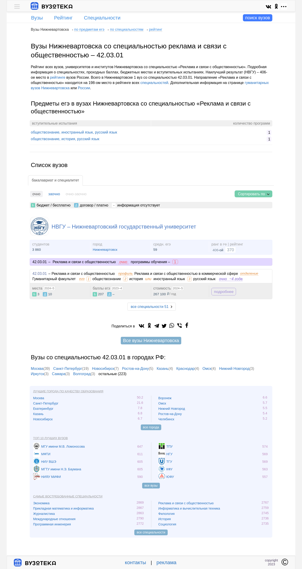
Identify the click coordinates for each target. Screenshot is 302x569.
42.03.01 (39, 274)
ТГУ (169, 461)
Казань (162, 369)
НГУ (169, 454)
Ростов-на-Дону (135, 369)
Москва (37, 369)
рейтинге (57, 77)
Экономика (41, 503)
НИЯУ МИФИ (51, 477)
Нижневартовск (105, 249)
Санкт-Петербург (67, 369)
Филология (166, 514)
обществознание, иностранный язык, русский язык (74, 132)
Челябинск (166, 419)
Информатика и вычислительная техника (189, 508)
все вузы (151, 485)
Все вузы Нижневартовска (151, 340)
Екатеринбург (43, 408)
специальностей (154, 83)
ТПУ (169, 446)
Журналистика (44, 514)
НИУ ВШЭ (48, 461)
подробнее (223, 291)
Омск (206, 369)
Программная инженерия (52, 524)
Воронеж (164, 398)
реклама (166, 562)
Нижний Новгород (234, 369)
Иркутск (37, 374)
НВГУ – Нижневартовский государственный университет (124, 226)
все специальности (151, 532)
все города (151, 427)
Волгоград (82, 374)
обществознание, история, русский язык (65, 139)
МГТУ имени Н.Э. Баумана (61, 469)
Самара (58, 374)
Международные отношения (54, 519)
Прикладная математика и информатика (63, 508)
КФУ (169, 469)
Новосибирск (103, 369)
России (84, 88)
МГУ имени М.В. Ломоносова (63, 446)
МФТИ (45, 454)
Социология (167, 524)
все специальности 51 (149, 307)
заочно (54, 194)
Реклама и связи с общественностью (186, 503)
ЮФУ (170, 477)
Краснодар (185, 369)
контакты (135, 562)
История (164, 519)
